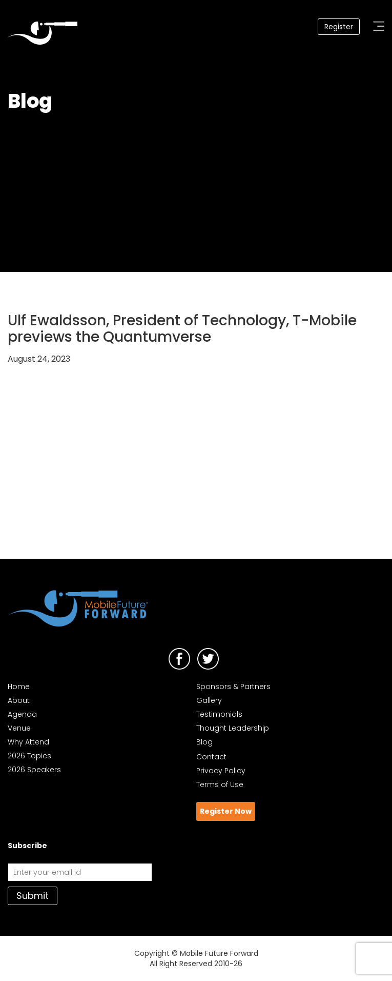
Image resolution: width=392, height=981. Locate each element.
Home (19, 686)
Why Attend (28, 742)
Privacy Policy (220, 771)
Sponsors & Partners (233, 686)
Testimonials (219, 714)
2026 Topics (29, 756)
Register (338, 27)
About (19, 700)
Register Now (226, 811)
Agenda (22, 714)
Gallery (209, 700)
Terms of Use (219, 784)
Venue (19, 728)
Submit (32, 895)
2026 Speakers (34, 769)
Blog (204, 742)
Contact (211, 757)
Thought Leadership (232, 728)
